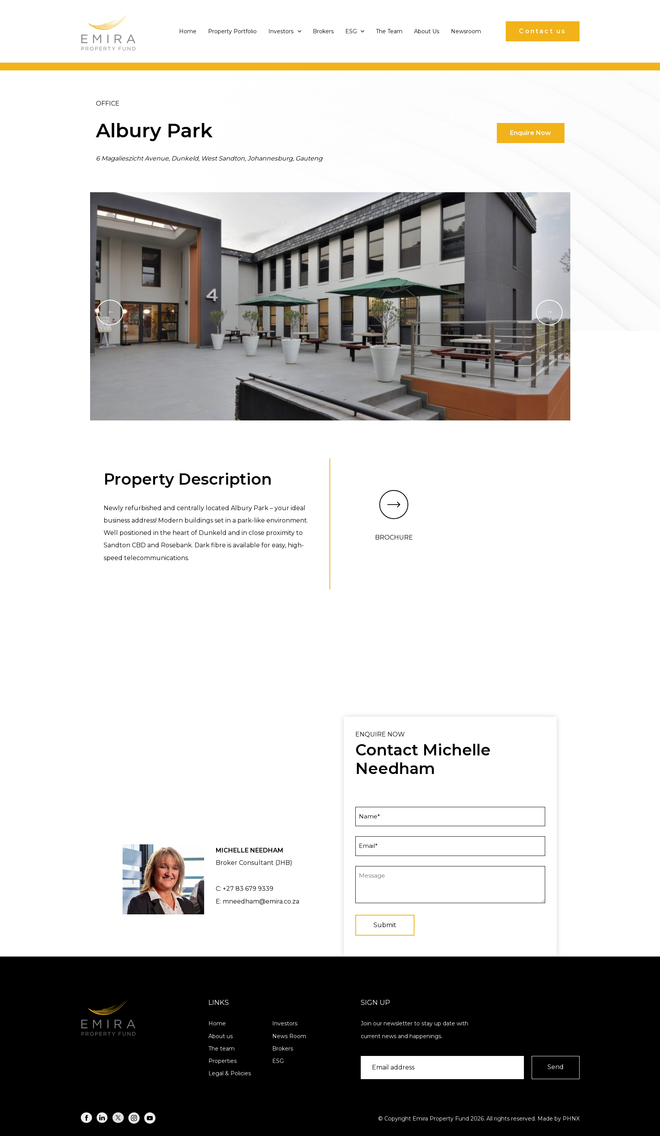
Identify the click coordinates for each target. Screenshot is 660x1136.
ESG (355, 31)
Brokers (323, 31)
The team (221, 1048)
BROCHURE (394, 515)
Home (187, 31)
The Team (389, 31)
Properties (222, 1060)
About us (220, 1036)
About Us (426, 31)
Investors (284, 31)
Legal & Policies (229, 1073)
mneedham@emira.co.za (261, 901)
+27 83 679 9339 (248, 888)
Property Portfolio (232, 31)
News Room (289, 1036)
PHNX (571, 1118)
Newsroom (466, 31)
